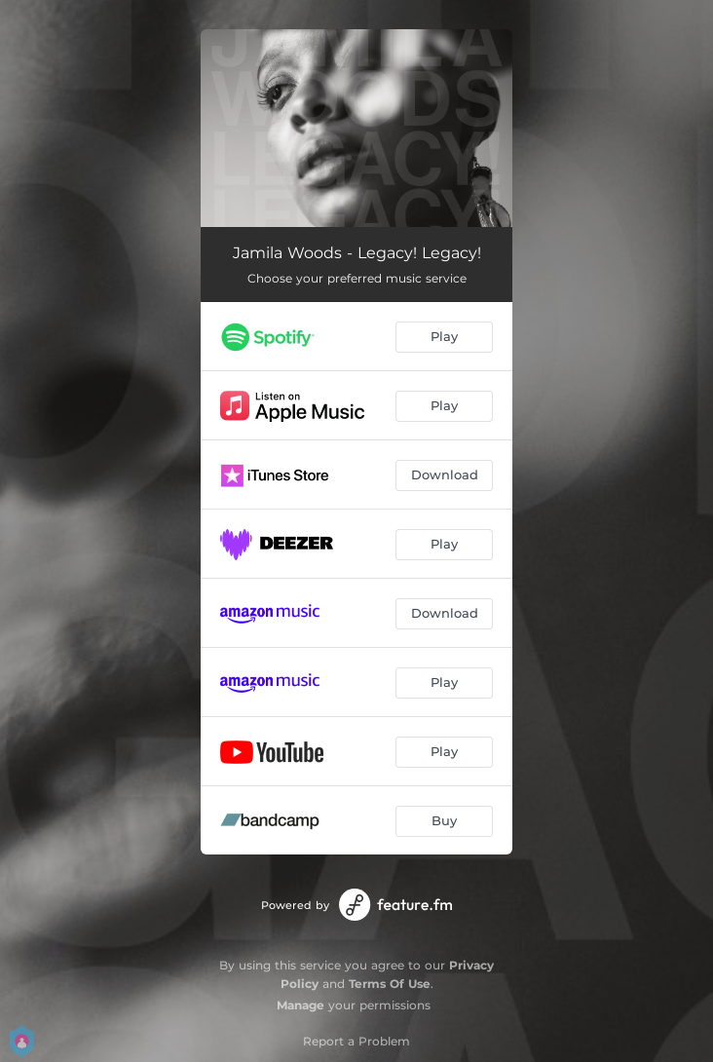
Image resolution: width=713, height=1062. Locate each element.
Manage (300, 1005)
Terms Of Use (390, 983)
